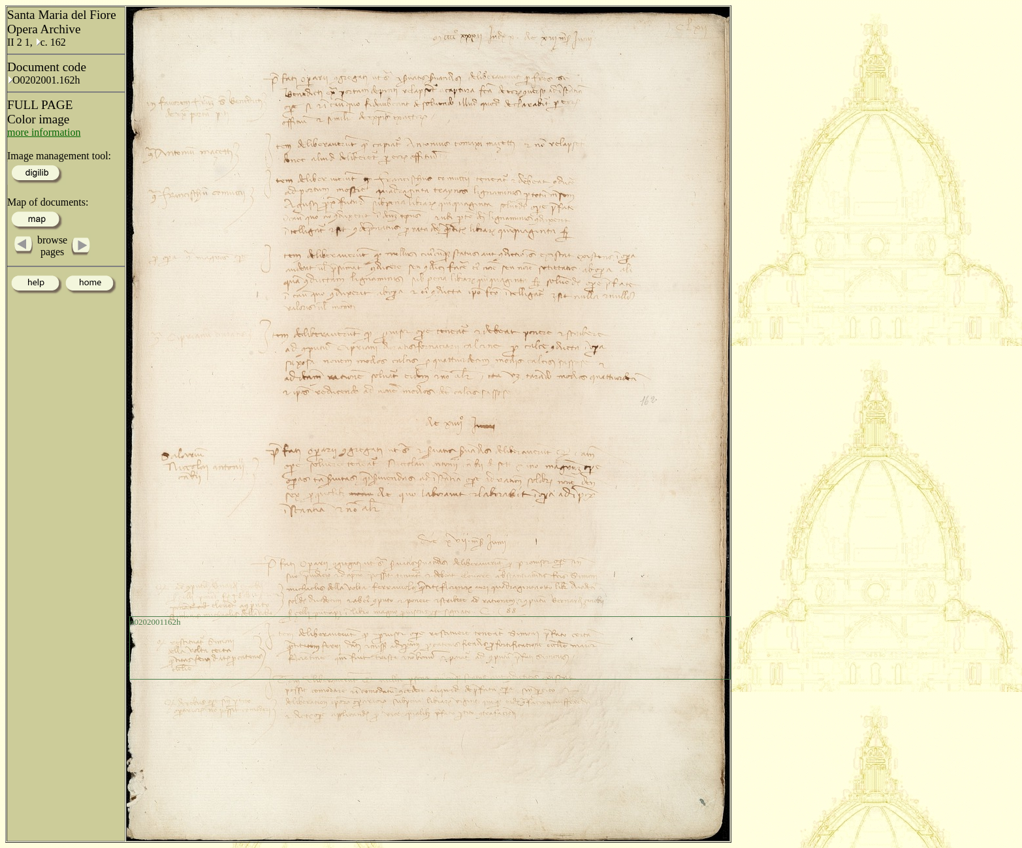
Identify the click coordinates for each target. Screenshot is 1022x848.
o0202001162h (155, 622)
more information (43, 132)
